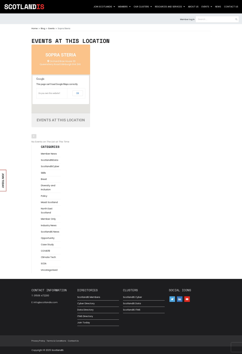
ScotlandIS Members (88, 297)
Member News (49, 153)
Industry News (48, 225)
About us (193, 6)
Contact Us (231, 6)
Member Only (48, 218)
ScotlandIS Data (132, 303)
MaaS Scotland (49, 202)
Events (207, 6)
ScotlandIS (57, 350)
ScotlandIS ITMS (131, 309)
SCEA (43, 263)
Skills (43, 172)
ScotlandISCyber (50, 166)
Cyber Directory (86, 303)
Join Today (83, 322)
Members (124, 6)
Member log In (187, 19)
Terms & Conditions (56, 340)
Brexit (44, 179)
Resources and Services (170, 6)
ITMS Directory (85, 316)
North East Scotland (46, 210)
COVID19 (45, 250)
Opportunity (47, 238)
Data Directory (85, 309)
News (218, 6)
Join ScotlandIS (104, 6)
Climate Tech (48, 257)
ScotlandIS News (50, 231)
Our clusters (143, 6)
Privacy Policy (38, 340)
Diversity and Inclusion (48, 187)
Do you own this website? (49, 93)
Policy (44, 196)
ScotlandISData (49, 160)
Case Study (47, 244)
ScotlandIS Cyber (132, 297)
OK (77, 93)
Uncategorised (49, 270)
